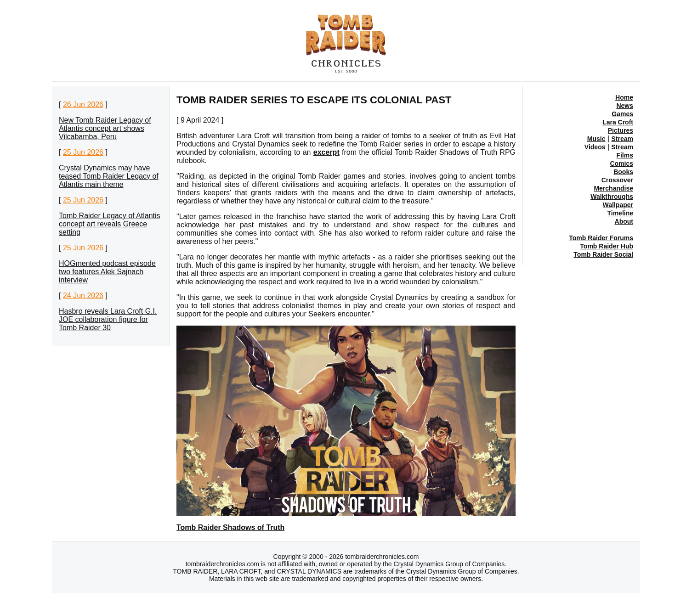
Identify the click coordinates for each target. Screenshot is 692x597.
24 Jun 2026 (83, 295)
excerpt (326, 152)
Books (623, 171)
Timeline (620, 213)
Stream (622, 138)
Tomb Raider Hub (606, 246)
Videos (595, 147)
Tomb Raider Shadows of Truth (230, 527)
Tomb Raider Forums (601, 238)
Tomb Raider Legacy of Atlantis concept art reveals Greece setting (109, 224)
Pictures (620, 130)
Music (596, 138)
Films (624, 155)
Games (622, 114)
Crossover (617, 180)
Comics (621, 163)
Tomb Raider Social (603, 254)
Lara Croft (617, 122)
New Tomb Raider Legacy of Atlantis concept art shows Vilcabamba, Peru (105, 128)
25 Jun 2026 (83, 152)
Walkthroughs (611, 196)
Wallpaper (618, 204)
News (624, 105)
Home (624, 97)
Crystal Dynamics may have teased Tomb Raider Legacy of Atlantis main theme (109, 176)
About (624, 221)
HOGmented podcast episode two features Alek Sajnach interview (107, 271)
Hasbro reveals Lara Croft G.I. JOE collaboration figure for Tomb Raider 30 (108, 319)
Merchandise (613, 188)
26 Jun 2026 (83, 104)
